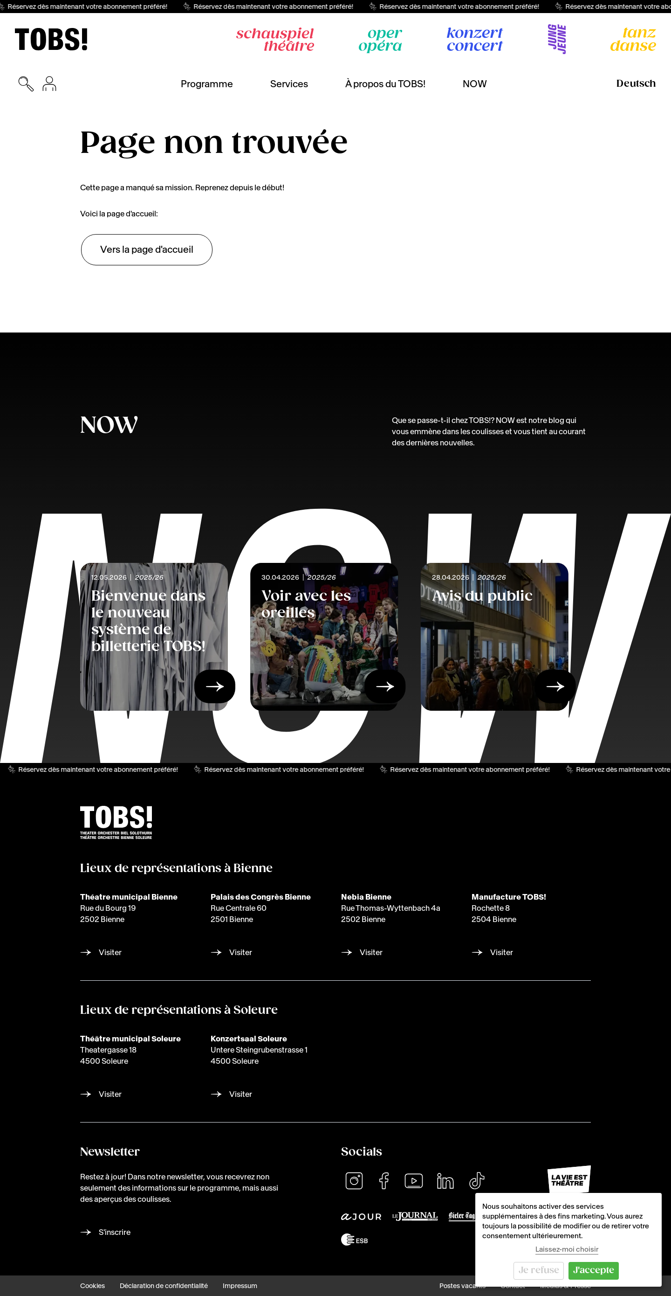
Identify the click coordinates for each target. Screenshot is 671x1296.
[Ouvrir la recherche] (26, 84)
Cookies (92, 1286)
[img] (51, 39)
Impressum (240, 1286)
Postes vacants (462, 1286)
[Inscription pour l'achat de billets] (49, 84)
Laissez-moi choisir (566, 1249)
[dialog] (568, 1240)
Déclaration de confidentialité (164, 1286)
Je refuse (539, 1270)
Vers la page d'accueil (146, 249)
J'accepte (593, 1270)
